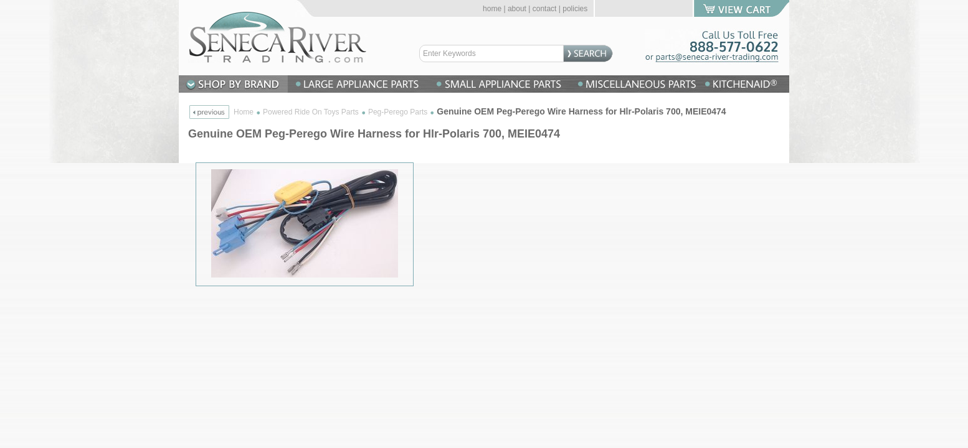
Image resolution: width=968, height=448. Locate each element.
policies (574, 8)
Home (244, 112)
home (492, 8)
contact (545, 8)
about (517, 8)
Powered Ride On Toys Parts (311, 112)
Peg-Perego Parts (397, 112)
